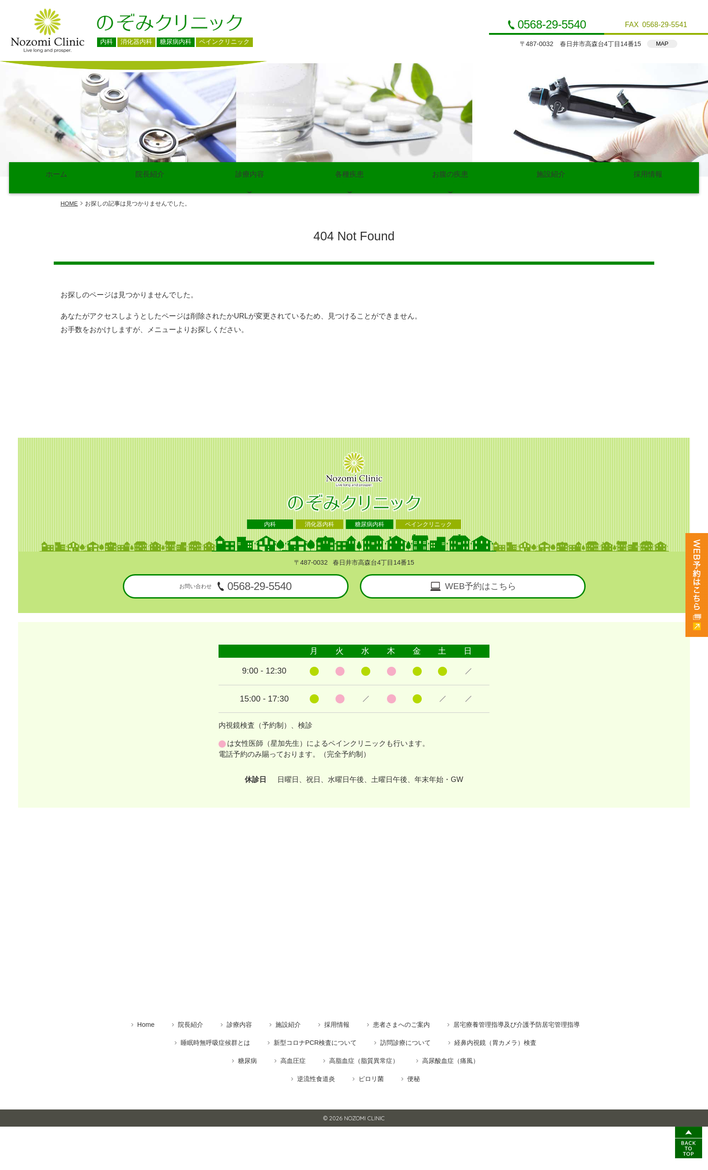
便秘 (413, 1077)
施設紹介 (551, 176)
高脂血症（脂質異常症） (364, 1058)
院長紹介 (149, 176)
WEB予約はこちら (481, 584)
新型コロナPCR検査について (315, 1040)
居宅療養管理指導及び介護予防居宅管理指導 (516, 1022)
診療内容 (249, 176)
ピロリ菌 (371, 1077)
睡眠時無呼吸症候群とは (215, 1040)
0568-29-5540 (551, 25)
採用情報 (648, 176)
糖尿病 (247, 1058)
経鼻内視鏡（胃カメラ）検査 (495, 1040)
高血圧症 (293, 1058)
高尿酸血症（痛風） (450, 1058)
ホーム (56, 176)
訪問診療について (405, 1040)
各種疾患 (349, 176)
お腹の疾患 (450, 176)
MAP (662, 43)
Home (145, 1022)
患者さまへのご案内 (401, 1022)
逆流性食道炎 (316, 1077)
